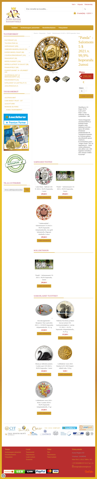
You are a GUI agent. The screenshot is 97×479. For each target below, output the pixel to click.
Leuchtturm (10, 104)
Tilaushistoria (51, 455)
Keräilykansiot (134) (13, 61)
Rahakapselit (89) (11, 67)
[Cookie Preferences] (3, 475)
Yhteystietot (63, 28)
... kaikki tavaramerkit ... (14, 110)
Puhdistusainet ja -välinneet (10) (16, 71)
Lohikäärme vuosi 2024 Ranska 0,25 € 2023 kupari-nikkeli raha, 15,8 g (65, 366)
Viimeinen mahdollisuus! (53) (16, 49)
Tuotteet (14, 28)
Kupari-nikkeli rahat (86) (14, 52)
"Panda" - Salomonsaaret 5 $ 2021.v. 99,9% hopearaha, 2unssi (63, 33)
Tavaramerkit (30, 452)
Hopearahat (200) (11, 46)
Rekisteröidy (89, 4)
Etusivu (36, 33)
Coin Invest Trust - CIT (14, 101)
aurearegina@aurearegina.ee (81, 467)
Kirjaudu (80, 4)
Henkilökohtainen (48, 28)
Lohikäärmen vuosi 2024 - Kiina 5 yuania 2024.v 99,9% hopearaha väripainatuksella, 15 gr (44, 403)
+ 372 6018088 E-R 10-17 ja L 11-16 (83, 463)
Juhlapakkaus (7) (11, 86)
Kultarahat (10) (11, 40)
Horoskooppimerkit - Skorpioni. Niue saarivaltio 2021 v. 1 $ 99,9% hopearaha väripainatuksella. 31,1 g (44, 324)
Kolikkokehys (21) (12, 80)
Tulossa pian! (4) (11, 43)
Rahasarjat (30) (11, 58)
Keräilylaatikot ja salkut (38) (16, 64)
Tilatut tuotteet (51, 457)
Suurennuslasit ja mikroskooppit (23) (12, 76)
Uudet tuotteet (30, 457)
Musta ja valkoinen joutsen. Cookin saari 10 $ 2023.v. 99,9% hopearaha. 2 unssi (44, 366)
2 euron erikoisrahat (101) (15, 55)
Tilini (48, 452)
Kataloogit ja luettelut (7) (15, 83)
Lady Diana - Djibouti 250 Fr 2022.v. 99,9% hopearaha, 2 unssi (44, 189)
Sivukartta (29, 459)
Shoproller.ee (89, 471)
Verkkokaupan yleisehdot (30, 28)
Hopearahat (42, 33)
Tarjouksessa (30, 455)
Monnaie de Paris (11, 107)
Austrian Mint (10, 98)
